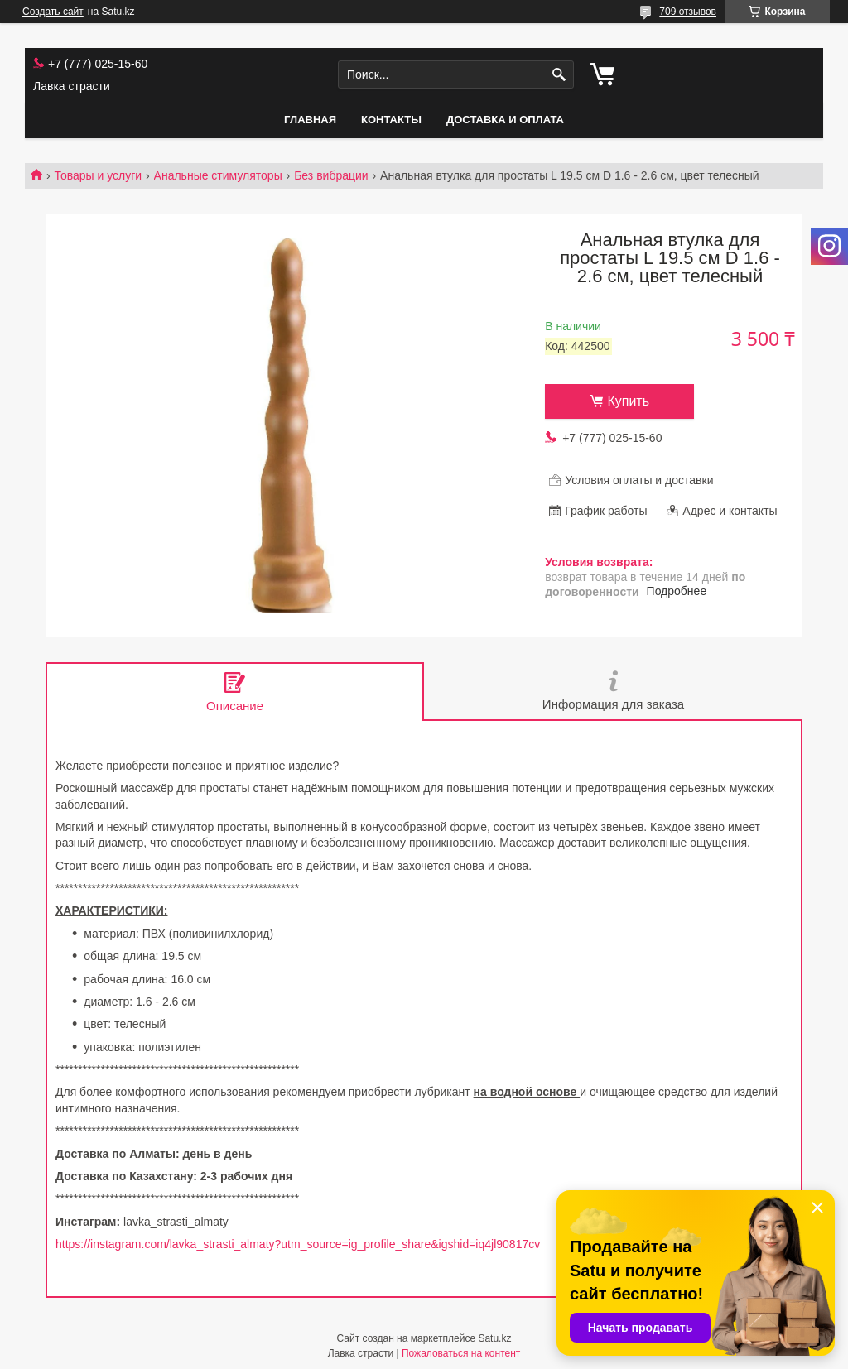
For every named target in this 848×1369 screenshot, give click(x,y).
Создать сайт (53, 11)
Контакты (391, 119)
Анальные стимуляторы (218, 175)
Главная (310, 119)
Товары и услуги (98, 175)
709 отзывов (687, 11)
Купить (628, 401)
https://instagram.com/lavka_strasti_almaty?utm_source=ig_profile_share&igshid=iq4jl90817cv (297, 1244)
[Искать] (559, 75)
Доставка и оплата (505, 119)
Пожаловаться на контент (461, 1353)
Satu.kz (494, 1338)
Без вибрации (331, 175)
